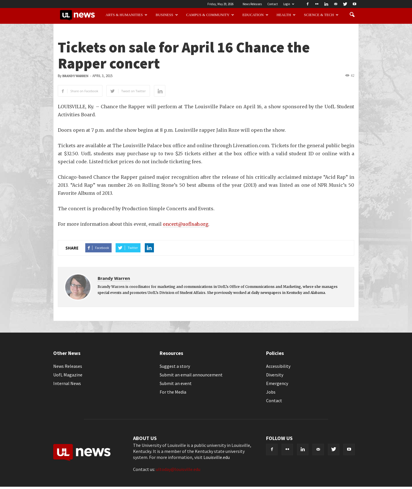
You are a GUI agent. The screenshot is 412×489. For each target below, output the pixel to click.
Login (288, 4)
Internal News (67, 383)
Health (286, 15)
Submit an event (176, 383)
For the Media (173, 392)
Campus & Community (210, 15)
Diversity (274, 375)
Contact (272, 4)
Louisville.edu (216, 457)
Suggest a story (175, 366)
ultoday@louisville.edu (178, 469)
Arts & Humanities (126, 15)
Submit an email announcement (191, 375)
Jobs (271, 392)
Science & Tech (321, 15)
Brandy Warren (75, 76)
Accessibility (278, 366)
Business (167, 15)
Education (255, 15)
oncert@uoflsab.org (185, 224)
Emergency (277, 383)
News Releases (252, 4)
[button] (352, 15)
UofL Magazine (67, 375)
